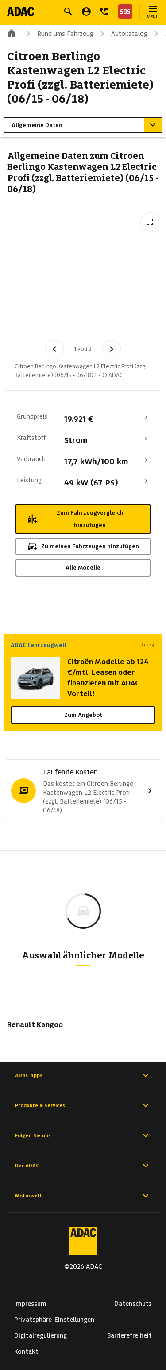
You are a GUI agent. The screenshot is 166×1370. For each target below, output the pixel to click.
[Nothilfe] (123, 11)
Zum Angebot (83, 715)
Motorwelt (83, 1195)
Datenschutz (133, 1304)
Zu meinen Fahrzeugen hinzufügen (83, 546)
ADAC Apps (83, 1075)
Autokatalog (122, 33)
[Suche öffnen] (68, 11)
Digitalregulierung (40, 1335)
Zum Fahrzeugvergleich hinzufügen (75, 519)
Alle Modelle (83, 567)
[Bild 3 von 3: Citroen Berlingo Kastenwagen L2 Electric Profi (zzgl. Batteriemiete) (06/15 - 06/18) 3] (124, 322)
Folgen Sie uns (83, 1135)
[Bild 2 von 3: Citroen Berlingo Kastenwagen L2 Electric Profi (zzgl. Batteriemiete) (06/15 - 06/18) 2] (78, 322)
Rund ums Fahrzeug (58, 33)
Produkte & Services (83, 1105)
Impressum (30, 1304)
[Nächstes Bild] (111, 349)
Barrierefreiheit (129, 1335)
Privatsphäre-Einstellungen (54, 1320)
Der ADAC (83, 1165)
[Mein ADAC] (86, 11)
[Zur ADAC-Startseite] (20, 11)
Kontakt (26, 1351)
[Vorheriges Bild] (54, 349)
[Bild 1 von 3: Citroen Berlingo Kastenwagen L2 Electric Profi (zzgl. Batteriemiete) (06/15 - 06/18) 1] (32, 322)
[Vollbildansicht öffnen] (149, 221)
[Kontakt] (104, 11)
